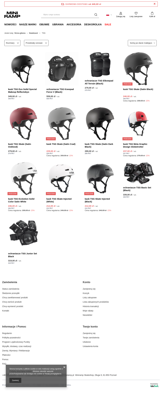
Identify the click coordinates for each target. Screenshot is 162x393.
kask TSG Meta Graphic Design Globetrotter (135, 145)
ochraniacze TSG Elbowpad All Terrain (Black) (99, 82)
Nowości (10, 24)
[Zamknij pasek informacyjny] (154, 4)
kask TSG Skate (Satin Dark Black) (99, 145)
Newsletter (87, 315)
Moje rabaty (88, 311)
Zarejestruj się (89, 289)
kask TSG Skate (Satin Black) (138, 89)
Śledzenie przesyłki (11, 293)
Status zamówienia (10, 289)
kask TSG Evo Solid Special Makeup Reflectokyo (22, 90)
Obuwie (44, 24)
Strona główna (19, 33)
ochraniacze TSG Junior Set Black (22, 255)
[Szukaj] (96, 14)
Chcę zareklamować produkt (15, 297)
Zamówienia (9, 282)
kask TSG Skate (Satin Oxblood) (19, 145)
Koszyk (86, 293)
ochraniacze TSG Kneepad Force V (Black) (60, 90)
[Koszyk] (152, 14)
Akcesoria (73, 24)
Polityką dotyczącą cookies (20, 371)
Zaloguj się (120, 16)
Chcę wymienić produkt (12, 306)
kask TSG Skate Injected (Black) (97, 200)
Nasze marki (27, 24)
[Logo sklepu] (12, 15)
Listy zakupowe (136, 16)
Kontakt (5, 311)
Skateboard (33, 33)
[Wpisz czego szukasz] (70, 14)
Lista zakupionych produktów (96, 302)
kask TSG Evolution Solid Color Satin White (21, 200)
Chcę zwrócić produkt (12, 302)
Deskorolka (93, 24)
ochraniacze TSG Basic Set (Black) (137, 189)
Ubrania (58, 24)
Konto (86, 282)
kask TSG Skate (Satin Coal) (60, 144)
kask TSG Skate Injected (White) (59, 200)
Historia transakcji (91, 306)
